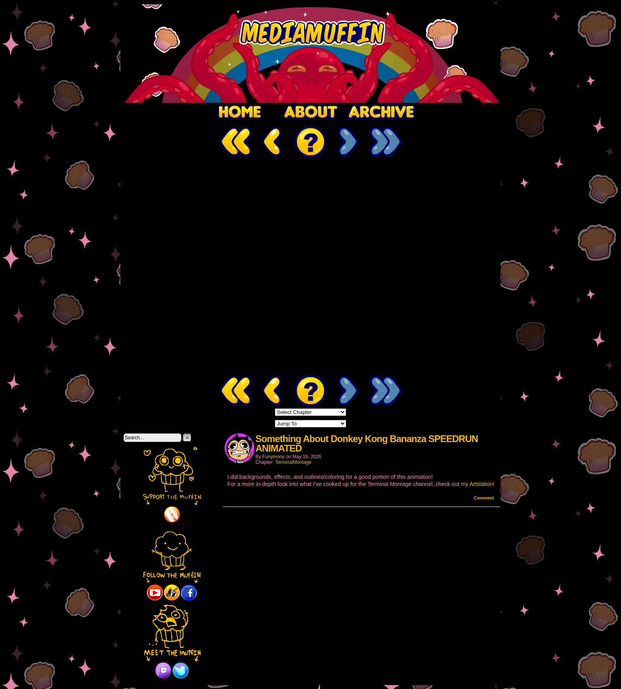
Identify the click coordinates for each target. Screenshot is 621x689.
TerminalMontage (293, 462)
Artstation (481, 484)
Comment (483, 497)
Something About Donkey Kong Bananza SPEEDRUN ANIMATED (366, 443)
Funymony (273, 456)
